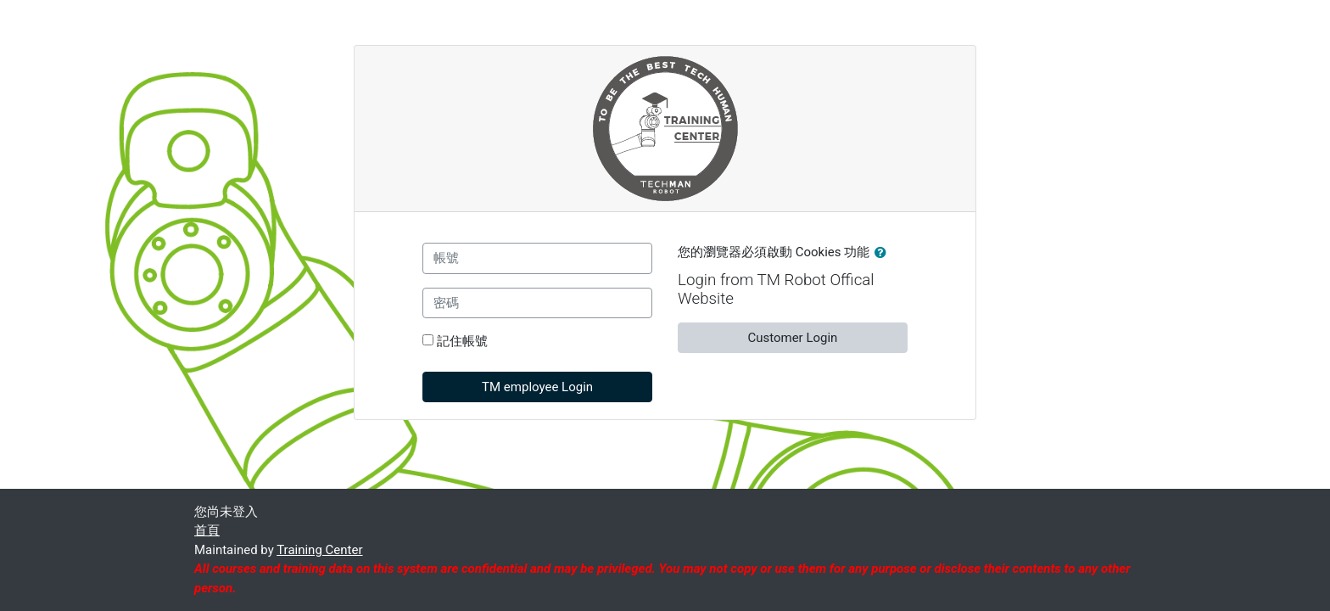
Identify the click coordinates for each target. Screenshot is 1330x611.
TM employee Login (537, 387)
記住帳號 (462, 341)
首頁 (207, 530)
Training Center (319, 550)
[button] (884, 253)
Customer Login (792, 337)
